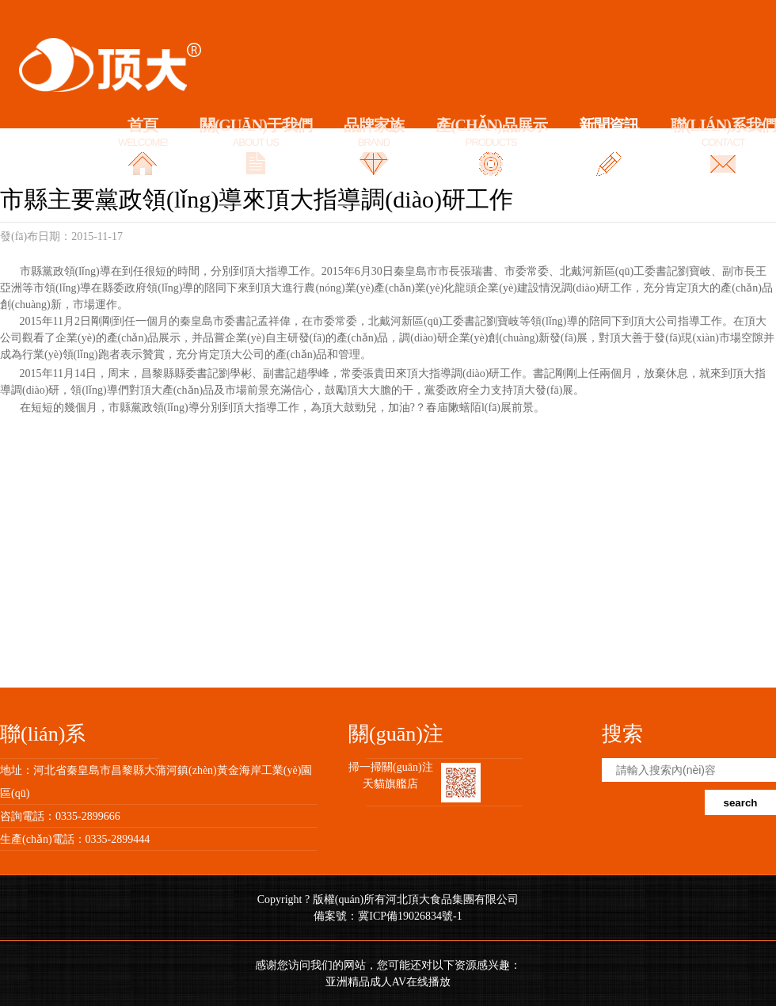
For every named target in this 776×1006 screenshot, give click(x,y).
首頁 (143, 133)
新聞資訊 (609, 133)
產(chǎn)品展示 (491, 133)
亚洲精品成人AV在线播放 (388, 982)
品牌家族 (374, 133)
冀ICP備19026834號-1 (410, 916)
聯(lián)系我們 (723, 133)
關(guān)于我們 (256, 133)
